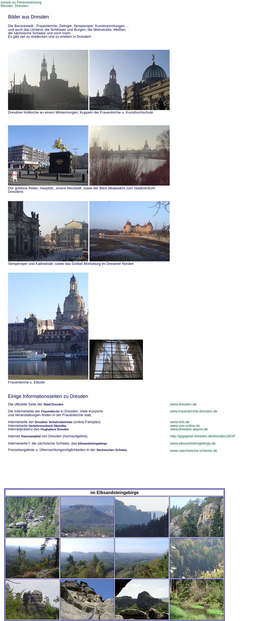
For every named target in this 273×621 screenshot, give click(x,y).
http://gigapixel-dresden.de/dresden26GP (202, 436)
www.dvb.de (179, 422)
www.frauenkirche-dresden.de (193, 411)
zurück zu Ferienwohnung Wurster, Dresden (21, 4)
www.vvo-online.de (185, 426)
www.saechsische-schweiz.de (193, 451)
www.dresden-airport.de (189, 429)
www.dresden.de (183, 404)
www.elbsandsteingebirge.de (193, 443)
